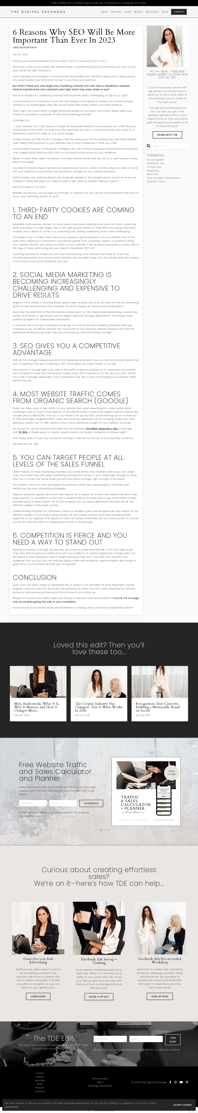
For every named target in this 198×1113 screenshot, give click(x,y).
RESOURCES (152, 11)
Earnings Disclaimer (100, 1085)
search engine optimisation (25, 47)
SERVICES (116, 11)
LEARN (127, 11)
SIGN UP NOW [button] (159, 996)
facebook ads (155, 163)
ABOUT (104, 11)
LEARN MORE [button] (38, 996)
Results (40, 1087)
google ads (154, 167)
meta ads (152, 174)
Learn (40, 1084)
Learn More (11, 1106)
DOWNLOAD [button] (91, 803)
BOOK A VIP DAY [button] (99, 997)
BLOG (165, 11)
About (40, 1076)
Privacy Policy (100, 1078)
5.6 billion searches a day (102, 428)
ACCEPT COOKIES (182, 1105)
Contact (40, 1091)
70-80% (22, 432)
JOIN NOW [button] (173, 1039)
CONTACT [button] (179, 11)
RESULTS (138, 11)
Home (40, 1073)
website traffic (156, 181)
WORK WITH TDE (167, 135)
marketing (153, 170)
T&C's (100, 1082)
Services (40, 1080)
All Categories (155, 159)
